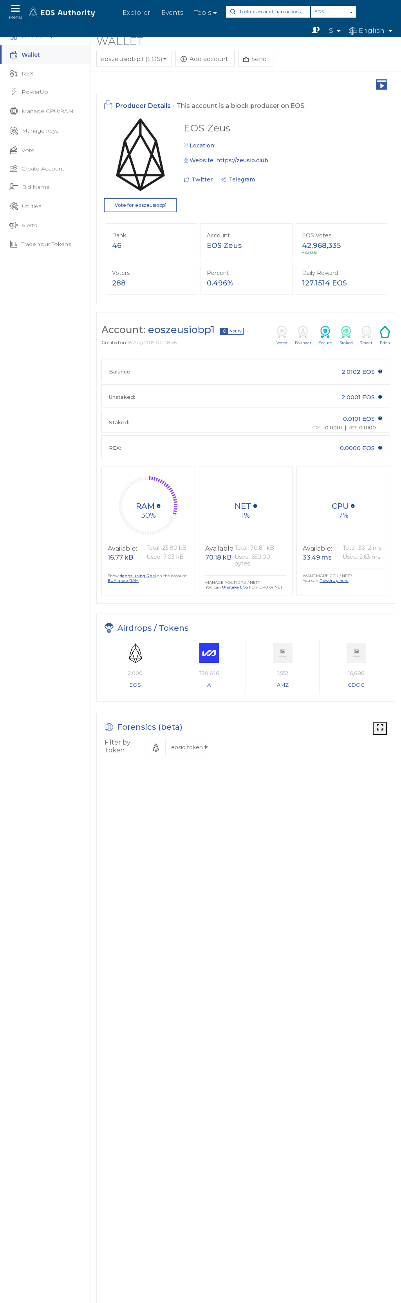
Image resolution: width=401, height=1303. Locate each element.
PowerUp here (334, 580)
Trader (366, 335)
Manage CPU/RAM (41, 111)
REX (21, 73)
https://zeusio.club (242, 160)
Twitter (202, 179)
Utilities (25, 206)
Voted (281, 335)
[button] (179, 747)
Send (255, 59)
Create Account (36, 168)
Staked (346, 335)
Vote (21, 150)
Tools (202, 12)
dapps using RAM (138, 575)
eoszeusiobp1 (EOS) (131, 59)
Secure (325, 335)
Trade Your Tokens (40, 244)
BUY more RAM (123, 580)
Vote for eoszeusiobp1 (140, 205)
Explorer (136, 12)
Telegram (242, 179)
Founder (303, 335)
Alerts (23, 225)
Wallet (24, 55)
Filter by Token (117, 746)
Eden (385, 335)
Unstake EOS (235, 587)
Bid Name (29, 187)
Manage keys (33, 130)
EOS (319, 11)
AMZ (283, 685)
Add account (204, 59)
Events (172, 12)
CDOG (356, 685)
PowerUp (28, 92)
